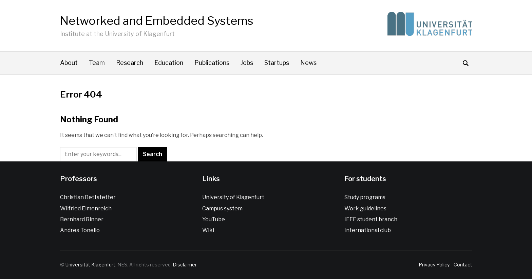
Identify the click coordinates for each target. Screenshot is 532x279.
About (69, 62)
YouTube (213, 219)
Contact (462, 264)
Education (168, 62)
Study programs (364, 197)
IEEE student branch (370, 219)
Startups (276, 62)
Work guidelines (365, 208)
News (308, 62)
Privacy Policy (435, 264)
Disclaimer (184, 264)
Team (97, 62)
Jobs (247, 62)
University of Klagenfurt (233, 197)
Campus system (222, 208)
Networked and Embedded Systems (156, 21)
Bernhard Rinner (81, 219)
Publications (211, 62)
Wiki (208, 230)
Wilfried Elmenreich (86, 208)
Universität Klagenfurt (90, 264)
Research (129, 62)
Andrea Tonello (80, 230)
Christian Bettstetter (88, 197)
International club (367, 230)
